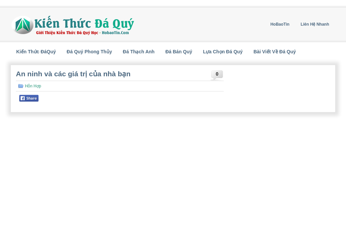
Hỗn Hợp (33, 86)
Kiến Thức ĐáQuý (36, 51)
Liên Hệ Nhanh (315, 24)
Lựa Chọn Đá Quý (223, 51)
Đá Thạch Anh (139, 51)
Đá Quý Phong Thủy (89, 51)
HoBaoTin (279, 24)
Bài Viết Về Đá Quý (274, 51)
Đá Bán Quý (178, 51)
